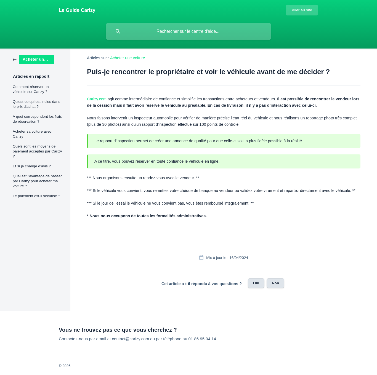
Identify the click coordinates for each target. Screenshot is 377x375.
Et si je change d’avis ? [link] (32, 166)
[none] (77, 10)
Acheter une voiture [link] (127, 58)
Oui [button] (256, 283)
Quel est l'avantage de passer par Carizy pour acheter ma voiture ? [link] (37, 181)
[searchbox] (188, 31)
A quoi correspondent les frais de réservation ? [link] (37, 119)
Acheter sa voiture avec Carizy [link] (32, 133)
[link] (33, 59)
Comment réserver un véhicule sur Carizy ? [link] (31, 89)
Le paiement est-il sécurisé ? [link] (36, 196)
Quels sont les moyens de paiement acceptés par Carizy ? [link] (37, 151)
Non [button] (275, 283)
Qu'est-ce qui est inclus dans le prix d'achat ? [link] (36, 104)
